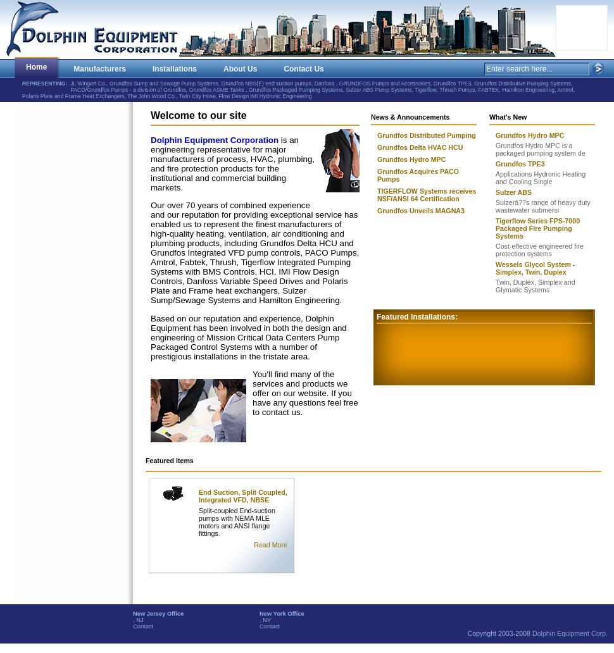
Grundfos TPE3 (520, 164)
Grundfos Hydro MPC (530, 135)
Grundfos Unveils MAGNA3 (421, 211)
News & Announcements (410, 117)
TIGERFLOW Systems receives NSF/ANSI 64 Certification (426, 194)
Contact (143, 626)
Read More (270, 545)
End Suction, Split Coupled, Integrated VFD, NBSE (243, 496)
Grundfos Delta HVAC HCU (420, 147)
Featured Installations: (417, 317)
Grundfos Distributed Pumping (426, 135)
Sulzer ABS (514, 192)
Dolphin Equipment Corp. (570, 633)
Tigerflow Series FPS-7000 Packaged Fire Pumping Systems (538, 228)
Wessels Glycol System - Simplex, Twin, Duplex (535, 268)
